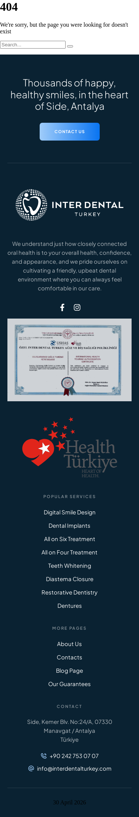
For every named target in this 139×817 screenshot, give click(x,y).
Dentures (69, 605)
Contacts (69, 656)
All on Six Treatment (69, 538)
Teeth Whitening (69, 565)
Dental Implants (69, 525)
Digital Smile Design (70, 511)
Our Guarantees (69, 683)
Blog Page (69, 670)
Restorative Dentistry (69, 592)
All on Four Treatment (69, 552)
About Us (69, 643)
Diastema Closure (69, 578)
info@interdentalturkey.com (74, 768)
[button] (70, 132)
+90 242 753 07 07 (74, 755)
